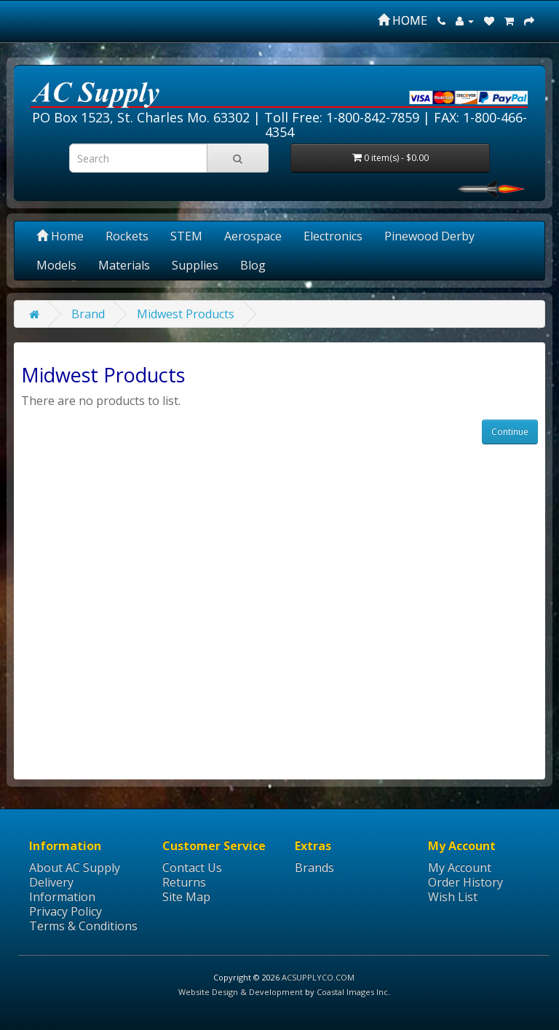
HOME (402, 20)
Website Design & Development (240, 991)
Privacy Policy (65, 911)
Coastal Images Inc (352, 991)
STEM (186, 236)
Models (56, 265)
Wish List (452, 897)
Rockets (127, 236)
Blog (253, 265)
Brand (88, 314)
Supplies (195, 265)
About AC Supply (74, 868)
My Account (459, 868)
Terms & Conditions (83, 926)
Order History (465, 882)
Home (60, 236)
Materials (124, 265)
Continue (509, 431)
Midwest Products (185, 314)
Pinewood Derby (429, 236)
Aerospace (253, 236)
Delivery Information (62, 889)
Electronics (333, 236)
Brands (314, 868)
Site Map (186, 897)
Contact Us (192, 868)
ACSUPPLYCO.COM (318, 977)
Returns (184, 882)
